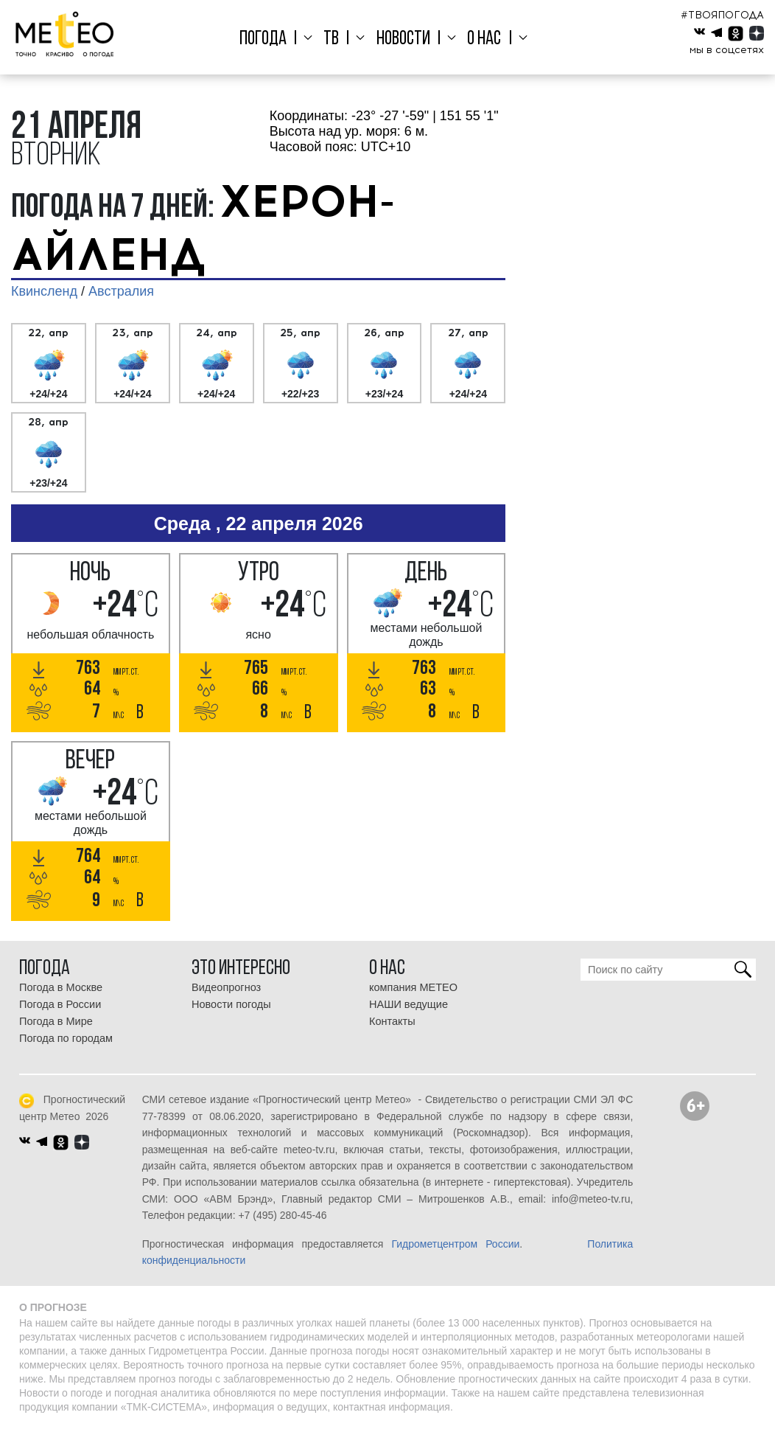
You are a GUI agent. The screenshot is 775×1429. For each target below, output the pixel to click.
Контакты (392, 1021)
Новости (403, 38)
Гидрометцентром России (455, 1244)
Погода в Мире (56, 1021)
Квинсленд (44, 291)
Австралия (121, 291)
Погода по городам (66, 1038)
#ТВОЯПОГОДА (722, 15)
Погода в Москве (60, 987)
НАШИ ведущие (408, 1004)
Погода (275, 38)
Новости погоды (231, 1004)
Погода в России (60, 1004)
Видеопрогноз (226, 987)
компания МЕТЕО (413, 987)
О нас (477, 38)
